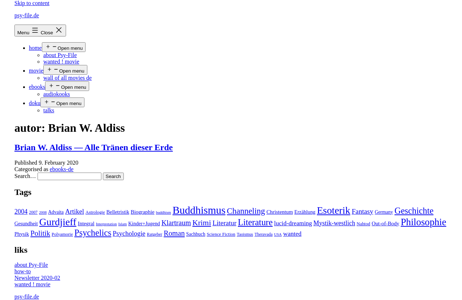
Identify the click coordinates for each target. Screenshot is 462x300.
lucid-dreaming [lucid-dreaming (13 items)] (293, 223)
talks (48, 110)
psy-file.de (26, 15)
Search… (25, 176)
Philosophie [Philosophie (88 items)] (423, 222)
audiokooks (56, 94)
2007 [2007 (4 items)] (33, 212)
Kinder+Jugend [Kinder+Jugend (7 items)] (144, 223)
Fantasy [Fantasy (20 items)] (362, 211)
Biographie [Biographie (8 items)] (142, 212)
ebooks (37, 87)
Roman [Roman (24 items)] (174, 233)
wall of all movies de (67, 78)
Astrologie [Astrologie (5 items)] (95, 212)
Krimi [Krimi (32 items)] (201, 222)
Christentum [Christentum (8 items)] (279, 212)
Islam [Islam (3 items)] (122, 224)
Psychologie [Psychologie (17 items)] (129, 233)
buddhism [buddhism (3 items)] (163, 212)
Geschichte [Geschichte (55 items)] (414, 211)
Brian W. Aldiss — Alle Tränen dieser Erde (93, 147)
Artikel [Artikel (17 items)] (74, 211)
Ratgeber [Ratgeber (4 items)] (154, 234)
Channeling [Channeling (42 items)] (246, 211)
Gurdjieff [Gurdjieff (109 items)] (58, 221)
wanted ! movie (61, 61)
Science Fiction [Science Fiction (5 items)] (221, 234)
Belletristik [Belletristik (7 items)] (117, 212)
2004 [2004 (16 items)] (20, 211)
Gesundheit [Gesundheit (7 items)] (26, 223)
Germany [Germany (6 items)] (384, 212)
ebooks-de (62, 169)
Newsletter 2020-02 (37, 278)
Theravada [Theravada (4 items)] (263, 234)
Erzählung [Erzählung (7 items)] (304, 212)
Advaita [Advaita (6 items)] (56, 212)
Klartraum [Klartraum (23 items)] (176, 223)
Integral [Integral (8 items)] (86, 223)
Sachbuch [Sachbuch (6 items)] (195, 234)
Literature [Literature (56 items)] (255, 222)
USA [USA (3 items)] (278, 234)
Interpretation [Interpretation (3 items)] (106, 224)
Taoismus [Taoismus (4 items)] (245, 234)
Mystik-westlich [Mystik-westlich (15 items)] (334, 223)
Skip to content (31, 3)
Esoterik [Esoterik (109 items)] (333, 210)
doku (34, 103)
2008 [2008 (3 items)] (43, 212)
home (35, 48)
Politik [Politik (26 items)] (40, 233)
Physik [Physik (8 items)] (21, 234)
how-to (22, 271)
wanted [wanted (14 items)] (292, 233)
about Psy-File (60, 55)
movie (36, 71)
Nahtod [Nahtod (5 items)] (363, 223)
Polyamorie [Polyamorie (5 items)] (62, 234)
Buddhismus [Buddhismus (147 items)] (199, 210)
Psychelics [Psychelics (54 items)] (92, 233)
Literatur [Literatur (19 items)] (224, 223)
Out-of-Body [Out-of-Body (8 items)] (386, 223)
